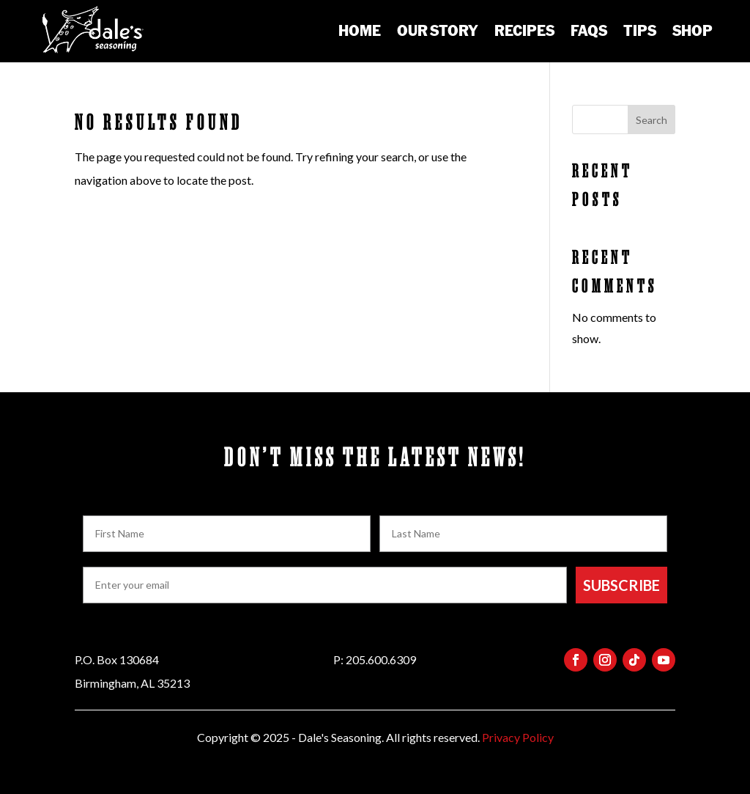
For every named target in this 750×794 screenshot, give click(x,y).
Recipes (524, 30)
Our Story (437, 30)
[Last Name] (523, 533)
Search (651, 120)
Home (359, 30)
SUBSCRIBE (621, 585)
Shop (692, 30)
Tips (639, 30)
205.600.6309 (381, 659)
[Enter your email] (324, 585)
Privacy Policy (518, 737)
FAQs (589, 30)
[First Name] (227, 533)
